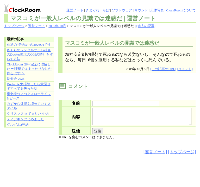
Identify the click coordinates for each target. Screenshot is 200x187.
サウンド (141, 10)
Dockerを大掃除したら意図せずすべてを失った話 (29, 86)
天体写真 (157, 10)
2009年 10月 (57, 26)
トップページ (14, 26)
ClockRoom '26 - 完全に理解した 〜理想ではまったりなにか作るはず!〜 (29, 69)
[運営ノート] (155, 155)
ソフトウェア (122, 10)
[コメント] (185, 69)
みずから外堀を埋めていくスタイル (29, 106)
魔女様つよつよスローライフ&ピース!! (29, 96)
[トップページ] (182, 155)
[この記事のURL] (163, 69)
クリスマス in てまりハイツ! (28, 114)
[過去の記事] (145, 26)
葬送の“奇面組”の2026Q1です (29, 44)
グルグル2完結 (18, 124)
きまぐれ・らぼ (97, 10)
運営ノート (74, 10)
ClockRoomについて (181, 10)
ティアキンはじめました (25, 119)
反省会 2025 (15, 79)
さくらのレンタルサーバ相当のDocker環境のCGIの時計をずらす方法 (30, 54)
